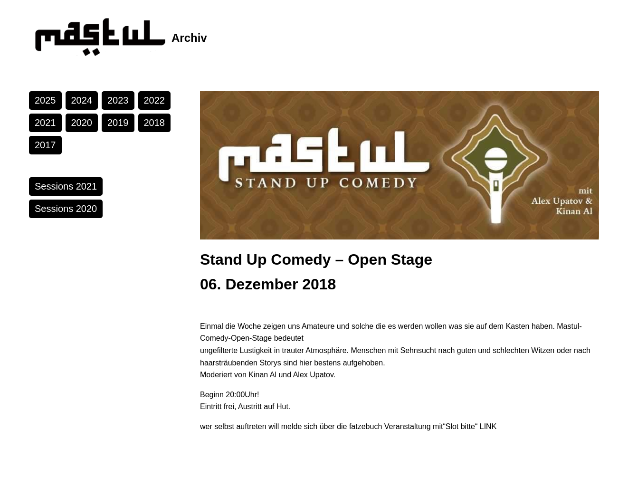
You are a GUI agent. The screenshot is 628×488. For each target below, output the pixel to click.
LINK (488, 426)
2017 (45, 145)
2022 (154, 100)
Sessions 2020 (66, 208)
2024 (82, 100)
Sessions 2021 (66, 186)
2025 (45, 100)
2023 (118, 100)
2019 (118, 122)
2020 (82, 122)
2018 (154, 122)
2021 (45, 122)
